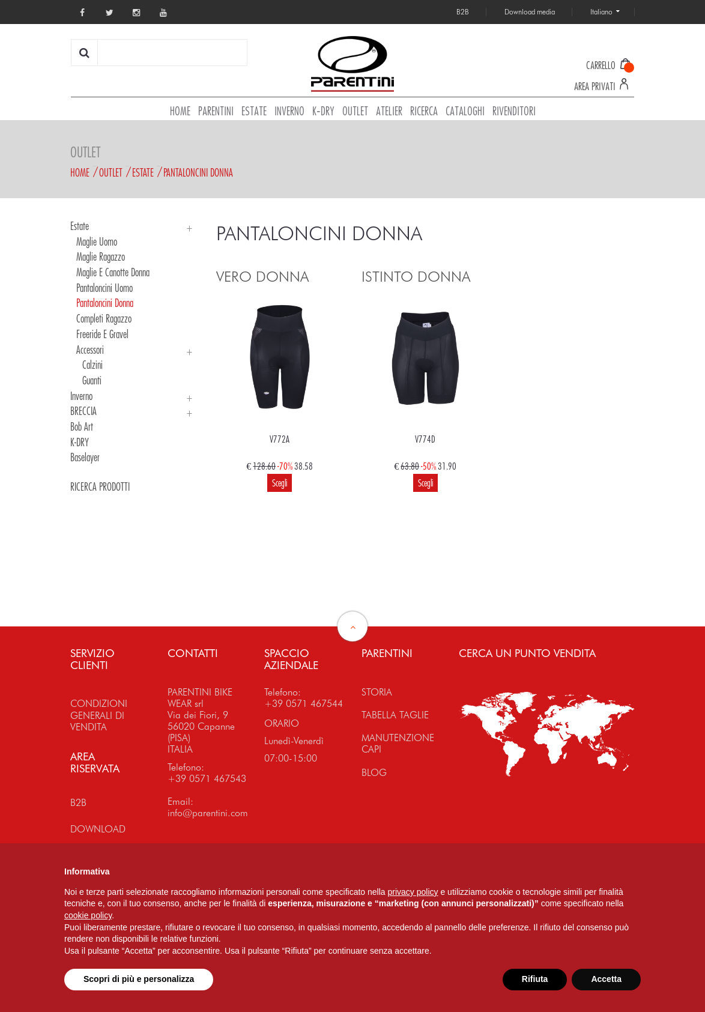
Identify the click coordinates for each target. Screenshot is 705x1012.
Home (79, 172)
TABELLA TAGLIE (395, 715)
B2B (78, 802)
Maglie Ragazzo (100, 256)
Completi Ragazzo (104, 318)
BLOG (374, 772)
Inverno (81, 395)
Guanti (91, 380)
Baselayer (85, 457)
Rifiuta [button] (535, 979)
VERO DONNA (262, 276)
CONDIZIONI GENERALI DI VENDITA (98, 715)
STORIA (377, 692)
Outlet (111, 172)
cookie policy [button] (88, 915)
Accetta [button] (606, 979)
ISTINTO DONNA (416, 276)
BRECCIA (83, 410)
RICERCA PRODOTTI (100, 486)
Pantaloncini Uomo (104, 287)
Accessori (90, 349)
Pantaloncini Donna (198, 172)
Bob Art (81, 426)
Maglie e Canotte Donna (113, 272)
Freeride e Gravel (102, 334)
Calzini (92, 364)
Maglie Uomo (96, 241)
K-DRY (79, 442)
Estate (143, 172)
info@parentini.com (208, 813)
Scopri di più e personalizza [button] (138, 979)
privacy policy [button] (413, 892)
